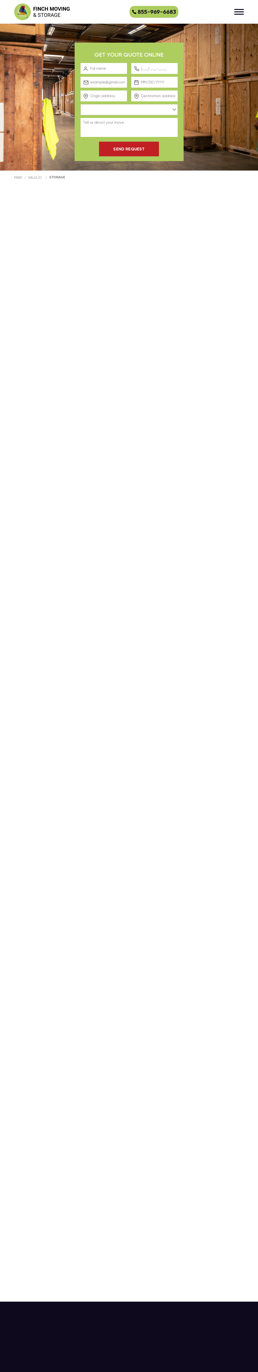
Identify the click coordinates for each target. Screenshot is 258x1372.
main (18, 177)
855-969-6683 (154, 11)
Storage (57, 177)
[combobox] (129, 109)
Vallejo (35, 177)
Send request (129, 149)
